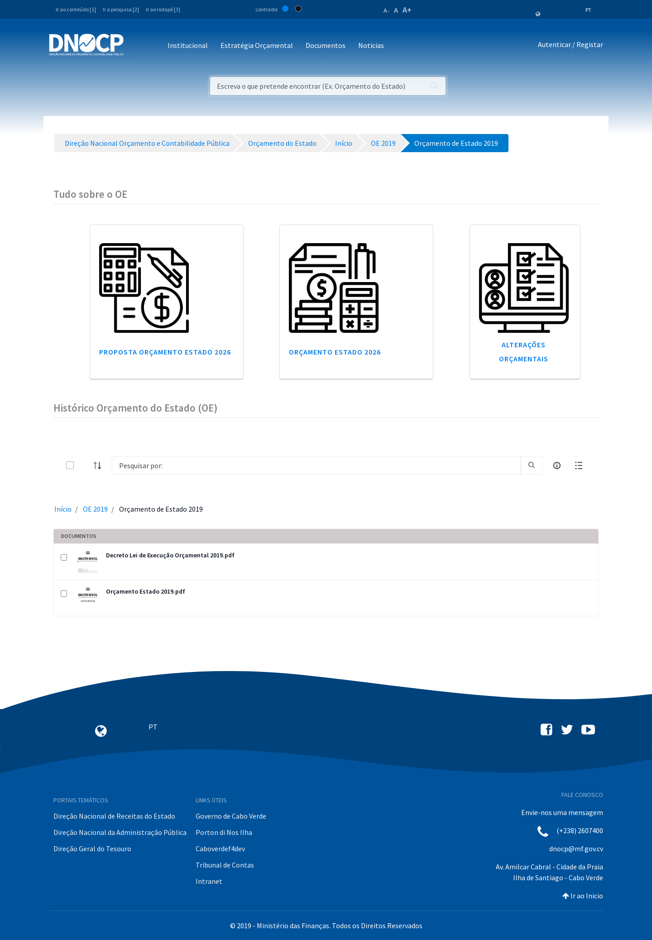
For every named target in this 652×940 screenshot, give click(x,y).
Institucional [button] (188, 45)
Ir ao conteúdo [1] (76, 9)
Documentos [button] (325, 45)
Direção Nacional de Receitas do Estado (114, 815)
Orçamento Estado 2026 (335, 351)
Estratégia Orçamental (257, 45)
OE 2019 (95, 508)
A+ (407, 10)
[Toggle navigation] (136, 46)
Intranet (209, 881)
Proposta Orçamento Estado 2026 (165, 351)
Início (63, 508)
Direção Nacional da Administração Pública (120, 832)
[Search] (316, 465)
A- (386, 10)
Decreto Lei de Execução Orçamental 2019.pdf (170, 555)
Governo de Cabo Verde (231, 815)
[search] (531, 465)
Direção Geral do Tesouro (92, 848)
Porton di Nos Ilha (224, 832)
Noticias (371, 45)
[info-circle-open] (557, 465)
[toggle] (84, 465)
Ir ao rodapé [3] (163, 9)
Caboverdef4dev (220, 848)
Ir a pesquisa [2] (121, 9)
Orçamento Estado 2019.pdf (145, 591)
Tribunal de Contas (225, 864)
